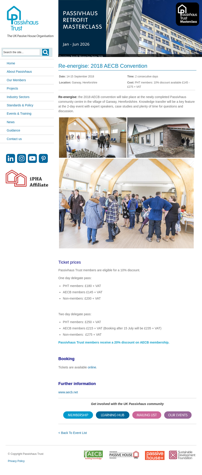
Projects (12, 88)
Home (11, 63)
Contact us (14, 139)
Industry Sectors (18, 97)
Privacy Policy (16, 461)
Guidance (13, 130)
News (11, 122)
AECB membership (154, 342)
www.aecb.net (68, 392)
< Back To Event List (72, 433)
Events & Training (19, 113)
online (92, 367)
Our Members (16, 80)
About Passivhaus (19, 71)
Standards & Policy (20, 105)
